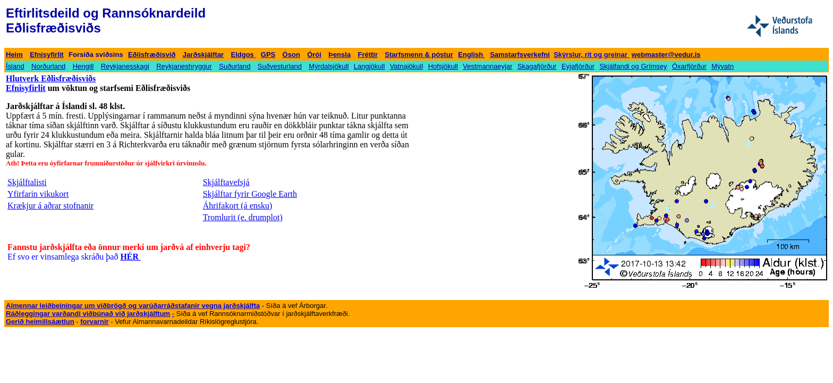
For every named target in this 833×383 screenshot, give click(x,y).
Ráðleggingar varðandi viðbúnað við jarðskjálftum (88, 314)
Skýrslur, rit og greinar (590, 55)
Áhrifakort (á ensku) (238, 205)
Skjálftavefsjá (226, 182)
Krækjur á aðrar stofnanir (50, 205)
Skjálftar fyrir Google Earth (250, 193)
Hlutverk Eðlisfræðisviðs (51, 78)
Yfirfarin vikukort (38, 193)
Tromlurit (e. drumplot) (243, 217)
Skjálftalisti (27, 182)
